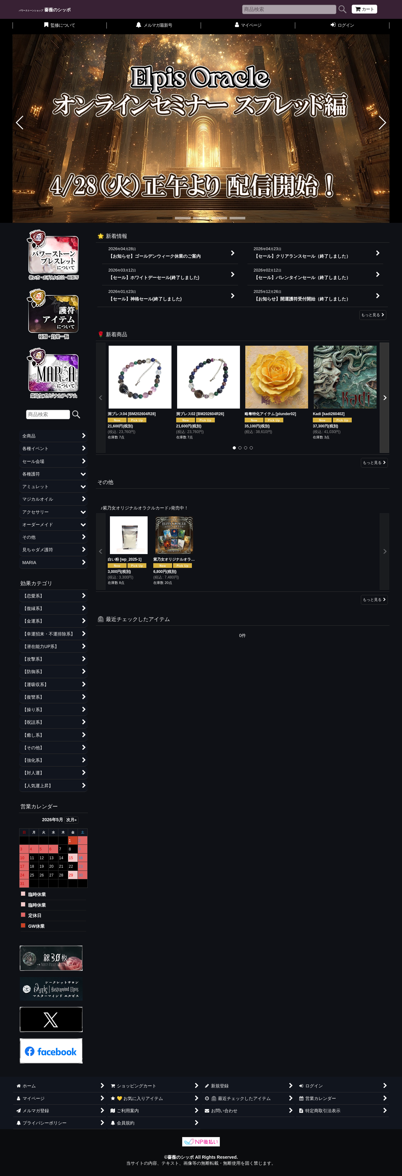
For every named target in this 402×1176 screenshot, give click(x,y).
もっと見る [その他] (374, 599)
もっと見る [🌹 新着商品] (374, 462)
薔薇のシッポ (45, 9)
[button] (20, 122)
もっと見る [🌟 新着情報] (372, 315)
